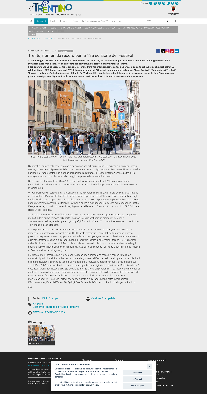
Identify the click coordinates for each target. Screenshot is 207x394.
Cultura (54, 28)
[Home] (31, 21)
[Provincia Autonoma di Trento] (173, 10)
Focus (75, 21)
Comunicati (41, 21)
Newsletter (116, 21)
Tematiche (64, 21)
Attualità (33, 28)
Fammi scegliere (137, 386)
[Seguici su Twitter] (155, 3)
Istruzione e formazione (71, 28)
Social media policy (157, 378)
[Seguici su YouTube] (159, 3)
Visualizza (35, 343)
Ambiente (44, 28)
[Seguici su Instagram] (164, 3)
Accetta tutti (137, 373)
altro (32, 34)
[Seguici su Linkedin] (168, 3)
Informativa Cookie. (90, 385)
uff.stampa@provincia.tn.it (39, 365)
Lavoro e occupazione (132, 28)
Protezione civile (36, 31)
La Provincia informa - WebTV (95, 21)
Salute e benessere (55, 31)
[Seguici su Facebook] (151, 3)
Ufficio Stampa (34, 38)
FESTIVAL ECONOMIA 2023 (49, 312)
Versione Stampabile (103, 298)
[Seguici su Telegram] (172, 3)
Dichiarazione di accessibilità (161, 385)
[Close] (149, 366)
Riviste (53, 21)
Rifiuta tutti (137, 379)
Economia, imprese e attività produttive (102, 28)
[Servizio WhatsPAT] (177, 3)
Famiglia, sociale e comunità (156, 28)
